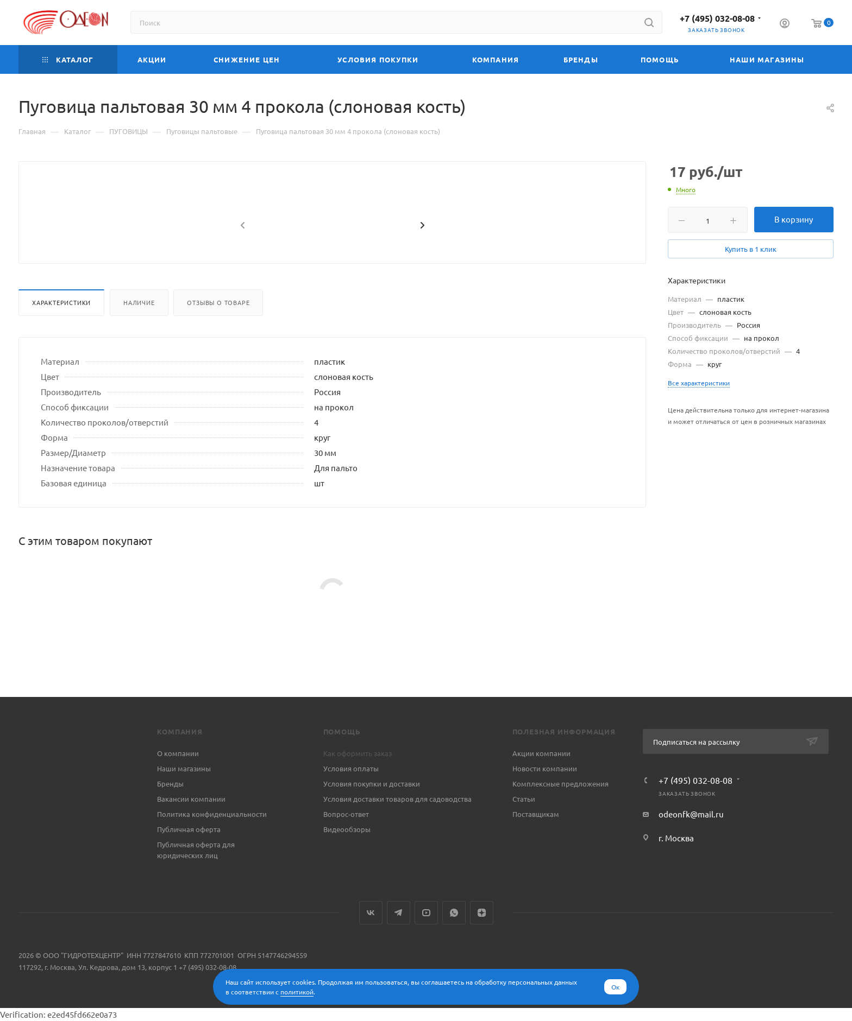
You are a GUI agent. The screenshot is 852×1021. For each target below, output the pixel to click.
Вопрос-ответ (346, 814)
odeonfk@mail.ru (691, 814)
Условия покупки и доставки (371, 783)
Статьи (523, 798)
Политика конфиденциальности (212, 814)
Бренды (170, 783)
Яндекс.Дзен (481, 912)
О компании (178, 753)
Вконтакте (371, 912)
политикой (297, 991)
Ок (615, 986)
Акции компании (541, 753)
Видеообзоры (347, 829)
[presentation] (241, 252)
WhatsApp (454, 912)
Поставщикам (535, 814)
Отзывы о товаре (218, 328)
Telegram (398, 912)
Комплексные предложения (560, 783)
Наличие (139, 328)
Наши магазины (184, 768)
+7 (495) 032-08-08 (717, 18)
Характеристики (61, 328)
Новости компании (544, 768)
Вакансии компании (191, 798)
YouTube (426, 912)
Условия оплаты (351, 768)
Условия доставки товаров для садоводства (397, 798)
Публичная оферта (189, 829)
